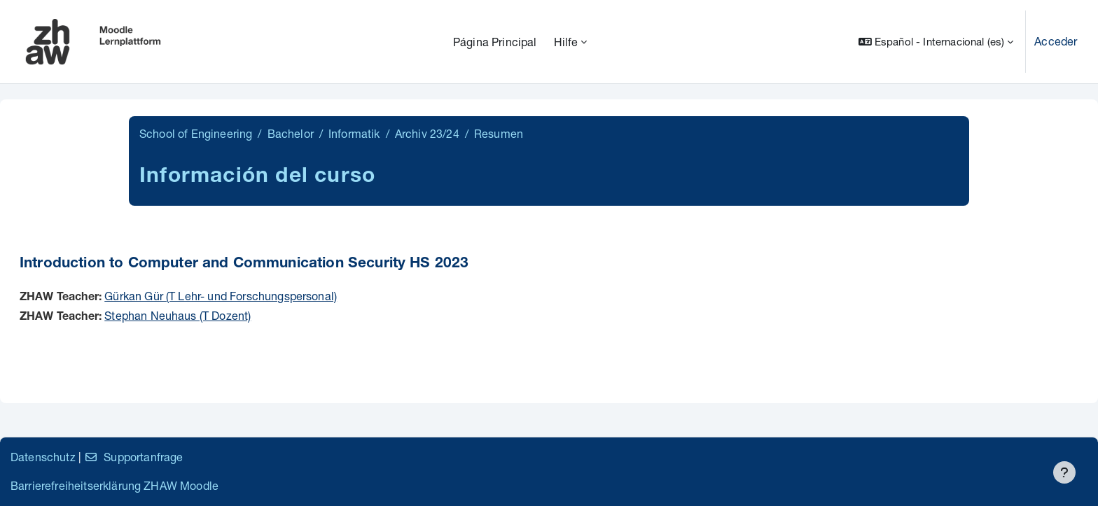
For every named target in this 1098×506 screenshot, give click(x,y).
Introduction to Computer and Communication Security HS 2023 (244, 264)
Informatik (354, 133)
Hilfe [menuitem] (566, 41)
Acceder (1055, 41)
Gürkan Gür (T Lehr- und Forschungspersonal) (220, 295)
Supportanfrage (133, 456)
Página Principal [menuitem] (495, 41)
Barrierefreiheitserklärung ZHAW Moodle (114, 485)
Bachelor (290, 133)
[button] (935, 41)
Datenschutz (43, 456)
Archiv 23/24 (427, 133)
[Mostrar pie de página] (1064, 472)
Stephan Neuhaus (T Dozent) (177, 315)
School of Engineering (195, 133)
